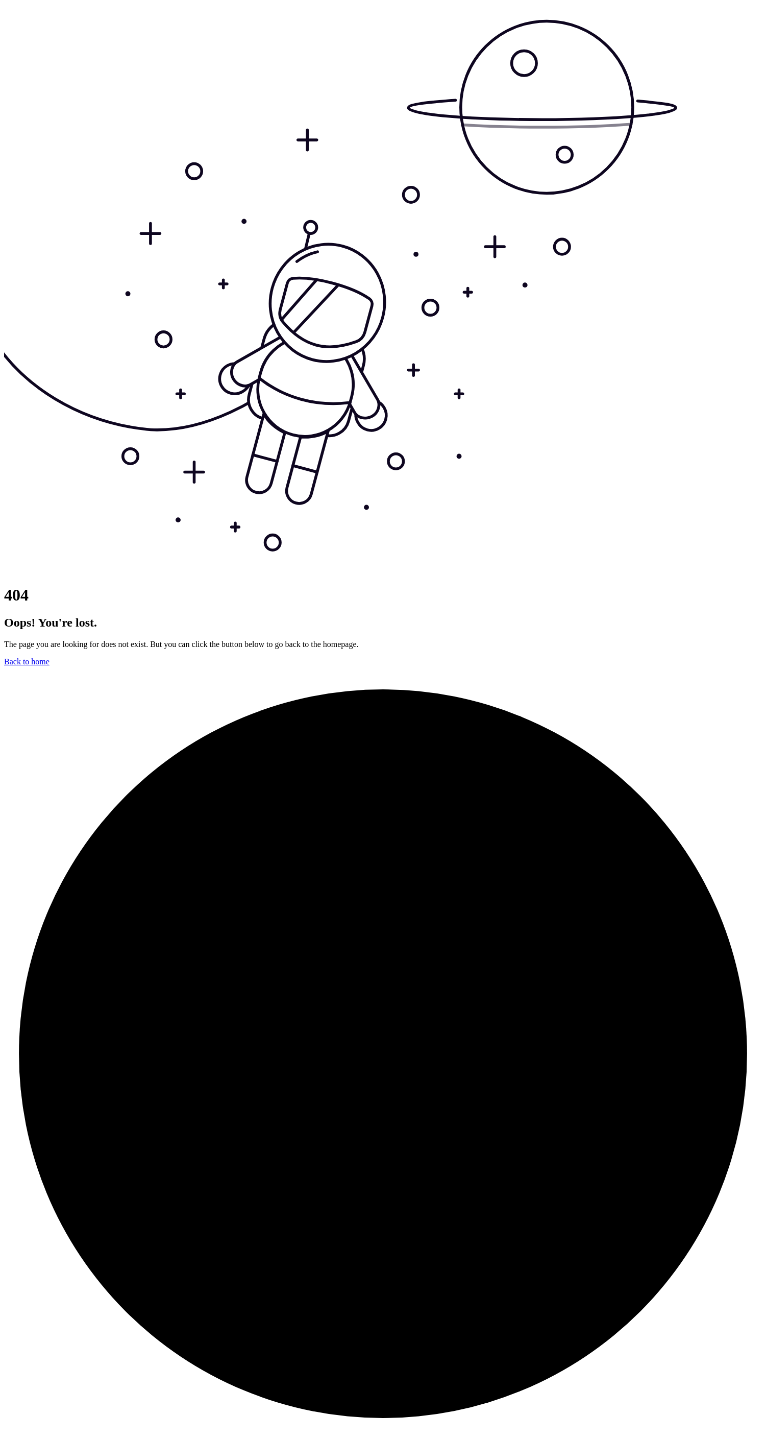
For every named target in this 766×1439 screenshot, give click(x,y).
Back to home (27, 661)
